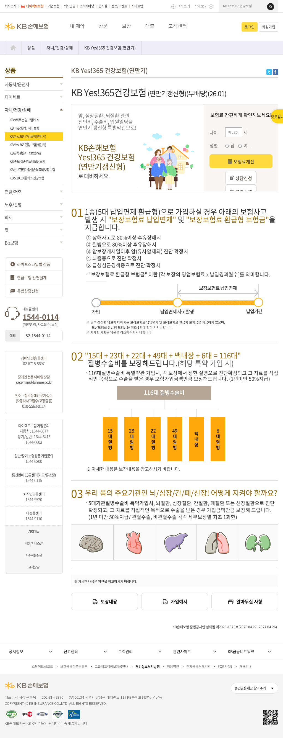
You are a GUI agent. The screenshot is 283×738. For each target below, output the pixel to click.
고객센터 (177, 26)
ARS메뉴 (33, 531)
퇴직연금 (69, 6)
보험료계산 (241, 161)
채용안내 (245, 666)
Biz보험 (11, 242)
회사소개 (10, 6)
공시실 (102, 6)
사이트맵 (137, 6)
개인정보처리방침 (147, 667)
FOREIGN (225, 666)
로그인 (250, 26)
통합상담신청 (28, 291)
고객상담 (33, 567)
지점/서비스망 (34, 543)
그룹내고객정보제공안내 (111, 666)
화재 (8, 217)
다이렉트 (12, 97)
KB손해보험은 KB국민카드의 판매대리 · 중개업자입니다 (46, 724)
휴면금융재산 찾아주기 (250, 688)
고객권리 (125, 651)
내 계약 (77, 26)
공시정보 (16, 651)
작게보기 (201, 6)
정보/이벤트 (119, 6)
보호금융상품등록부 (74, 666)
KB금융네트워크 (241, 651)
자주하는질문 (33, 555)
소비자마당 (87, 6)
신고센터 (71, 651)
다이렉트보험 (32, 6)
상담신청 (241, 178)
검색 (270, 6)
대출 (149, 26)
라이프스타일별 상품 (33, 264)
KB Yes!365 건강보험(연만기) (110, 48)
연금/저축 (13, 191)
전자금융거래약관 (198, 666)
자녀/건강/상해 (59, 48)
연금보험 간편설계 (32, 277)
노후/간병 (13, 204)
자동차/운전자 (17, 84)
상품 (103, 26)
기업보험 (53, 6)
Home (13, 48)
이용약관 (173, 666)
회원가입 (268, 26)
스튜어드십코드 (42, 666)
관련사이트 (182, 651)
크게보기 (183, 6)
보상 (126, 26)
